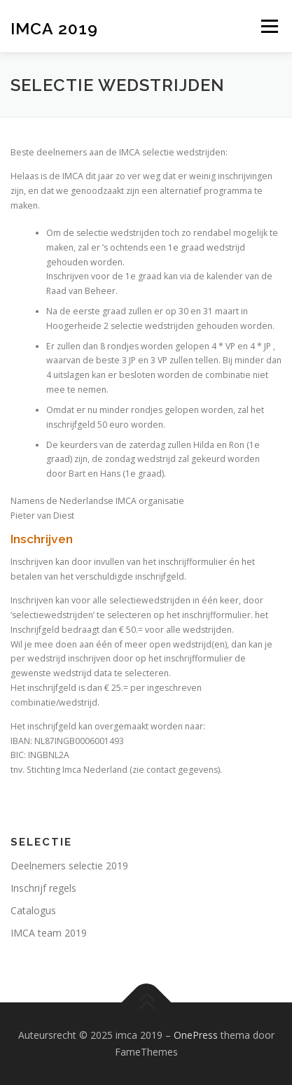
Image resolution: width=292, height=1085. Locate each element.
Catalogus (33, 910)
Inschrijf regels (43, 888)
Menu (268, 26)
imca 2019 (54, 27)
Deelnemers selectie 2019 (69, 865)
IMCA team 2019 (49, 932)
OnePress (196, 1035)
